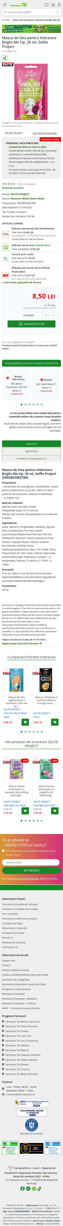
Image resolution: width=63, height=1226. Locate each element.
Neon (36, 716)
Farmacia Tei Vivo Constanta (20, 1040)
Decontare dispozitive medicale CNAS (24, 984)
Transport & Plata (12, 923)
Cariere (6, 965)
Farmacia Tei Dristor (15, 1031)
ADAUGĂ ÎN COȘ (31, 324)
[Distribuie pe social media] (4, 58)
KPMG (46, 1176)
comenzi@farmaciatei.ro (20, 1094)
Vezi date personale (29, 878)
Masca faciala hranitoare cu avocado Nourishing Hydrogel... (16, 791)
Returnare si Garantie (14, 928)
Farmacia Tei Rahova (15, 1045)
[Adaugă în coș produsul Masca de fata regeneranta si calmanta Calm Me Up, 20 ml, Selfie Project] (25, 722)
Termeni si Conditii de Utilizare (20, 904)
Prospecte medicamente (16, 989)
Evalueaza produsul (13, 187)
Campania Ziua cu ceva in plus (28, 146)
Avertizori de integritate (16, 979)
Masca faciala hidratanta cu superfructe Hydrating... (46, 791)
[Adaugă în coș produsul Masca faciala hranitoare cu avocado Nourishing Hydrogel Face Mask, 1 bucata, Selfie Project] (25, 810)
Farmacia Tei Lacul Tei (16, 1035)
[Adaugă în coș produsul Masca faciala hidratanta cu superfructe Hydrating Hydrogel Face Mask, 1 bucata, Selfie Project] (54, 810)
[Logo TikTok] (39, 1189)
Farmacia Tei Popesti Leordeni (21, 1054)
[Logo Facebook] (22, 1189)
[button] (21, 404)
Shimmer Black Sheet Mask (27, 198)
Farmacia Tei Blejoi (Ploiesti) (20, 1074)
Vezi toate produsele (45, 133)
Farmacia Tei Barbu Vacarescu (21, 1021)
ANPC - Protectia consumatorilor (21, 1008)
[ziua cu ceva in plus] (31, 29)
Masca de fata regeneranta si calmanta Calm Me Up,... (17, 702)
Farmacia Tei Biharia (15, 1050)
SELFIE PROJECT (20, 194)
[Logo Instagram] (34, 1189)
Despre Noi (8, 960)
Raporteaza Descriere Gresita (21, 643)
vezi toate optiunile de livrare (21, 282)
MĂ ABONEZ (31, 870)
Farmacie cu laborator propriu (19, 918)
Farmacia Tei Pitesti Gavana (19, 1059)
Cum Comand (10, 913)
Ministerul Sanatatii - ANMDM (19, 998)
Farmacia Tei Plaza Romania (20, 1026)
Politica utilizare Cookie (15, 970)
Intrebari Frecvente (13, 933)
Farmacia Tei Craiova (16, 1069)
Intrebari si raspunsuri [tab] (31, 458)
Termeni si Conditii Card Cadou (20, 909)
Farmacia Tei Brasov (15, 1064)
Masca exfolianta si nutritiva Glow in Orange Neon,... (46, 700)
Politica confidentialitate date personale (25, 974)
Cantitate (28, 315)
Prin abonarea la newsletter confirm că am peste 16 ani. (31, 852)
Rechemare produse (14, 942)
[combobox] (31, 12)
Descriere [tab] (31, 443)
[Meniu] (4, 4)
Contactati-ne (10, 947)
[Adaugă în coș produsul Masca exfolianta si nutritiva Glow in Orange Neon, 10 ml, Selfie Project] (54, 722)
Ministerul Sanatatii (13, 993)
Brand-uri (7, 937)
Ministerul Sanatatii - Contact (19, 1003)
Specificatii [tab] (31, 451)
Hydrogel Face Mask (15, 805)
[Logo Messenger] (28, 1189)
